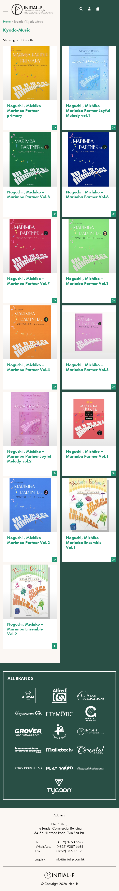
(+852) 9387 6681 (70, 846)
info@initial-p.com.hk (70, 859)
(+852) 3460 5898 (70, 851)
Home (7, 21)
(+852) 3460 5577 (70, 842)
